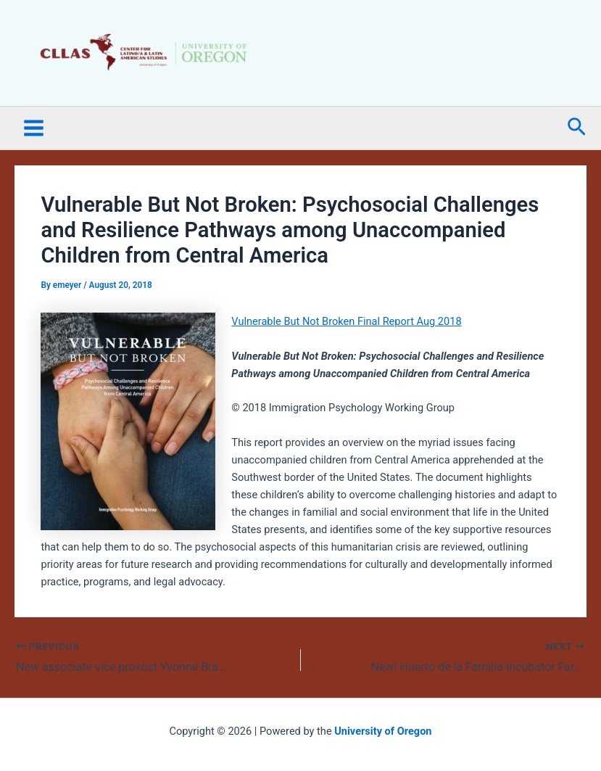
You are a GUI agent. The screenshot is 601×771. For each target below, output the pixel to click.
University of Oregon (382, 731)
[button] (577, 127)
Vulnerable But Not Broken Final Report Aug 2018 (346, 321)
